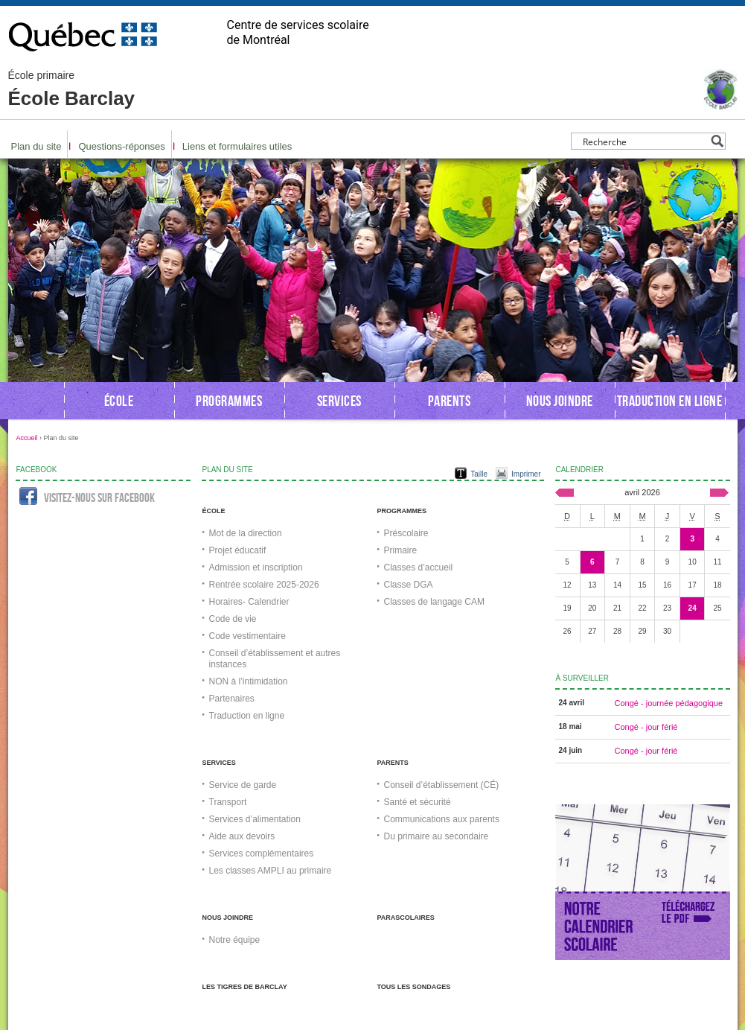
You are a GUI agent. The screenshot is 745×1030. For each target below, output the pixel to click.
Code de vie (233, 619)
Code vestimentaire (247, 636)
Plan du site (36, 146)
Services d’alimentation (255, 819)
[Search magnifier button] (717, 141)
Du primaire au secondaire (436, 836)
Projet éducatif (237, 550)
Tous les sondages (414, 987)
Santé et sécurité (417, 802)
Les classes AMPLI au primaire (270, 870)
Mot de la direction (245, 533)
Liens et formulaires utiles (237, 146)
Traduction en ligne (670, 400)
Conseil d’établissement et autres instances (275, 659)
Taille (478, 474)
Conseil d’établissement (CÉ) (441, 785)
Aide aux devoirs (242, 836)
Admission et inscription (256, 567)
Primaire (401, 550)
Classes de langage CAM (434, 602)
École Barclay (71, 89)
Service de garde (243, 785)
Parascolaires (406, 917)
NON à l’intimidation (248, 681)
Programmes (229, 400)
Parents (449, 400)
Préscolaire (406, 533)
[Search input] (644, 141)
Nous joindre (559, 400)
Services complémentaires (261, 853)
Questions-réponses (121, 146)
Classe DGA (408, 584)
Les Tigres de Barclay (244, 987)
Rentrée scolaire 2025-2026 (264, 584)
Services (339, 400)
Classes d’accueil (418, 567)
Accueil (27, 438)
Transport (228, 802)
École (119, 400)
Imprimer (525, 474)
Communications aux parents (441, 819)
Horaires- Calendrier (249, 602)
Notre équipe (234, 940)
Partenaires (232, 698)
